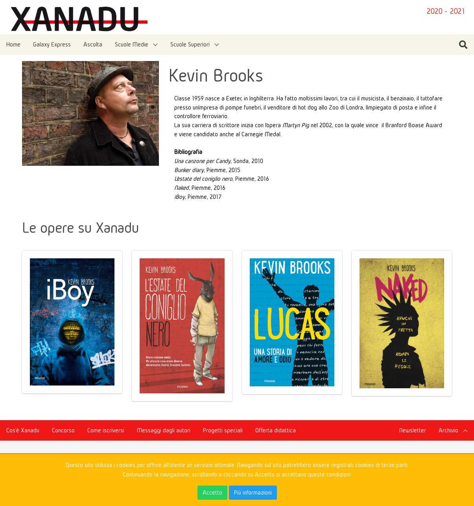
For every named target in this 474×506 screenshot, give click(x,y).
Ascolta (92, 44)
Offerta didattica (275, 430)
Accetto (212, 492)
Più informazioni (253, 492)
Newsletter (412, 430)
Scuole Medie (131, 44)
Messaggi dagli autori (163, 430)
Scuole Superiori (190, 44)
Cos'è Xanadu (22, 430)
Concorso (63, 430)
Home (13, 44)
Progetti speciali (223, 430)
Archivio (448, 430)
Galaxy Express (52, 44)
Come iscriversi (105, 430)
